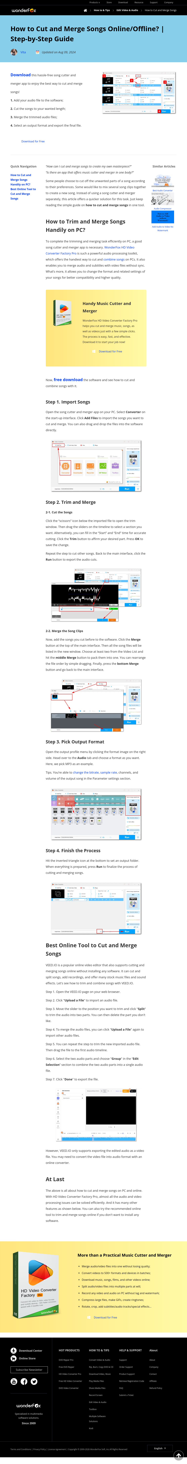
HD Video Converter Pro (70, 1380)
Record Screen (96, 1401)
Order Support (126, 1373)
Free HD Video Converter (70, 1387)
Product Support (127, 1380)
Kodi (91, 1435)
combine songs (114, 259)
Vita (23, 52)
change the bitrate (86, 776)
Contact (153, 1380)
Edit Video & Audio (97, 1408)
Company (153, 1373)
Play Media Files (96, 1387)
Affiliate (152, 1387)
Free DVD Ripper (66, 1373)
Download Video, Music (100, 1380)
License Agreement (57, 1456)
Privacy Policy (39, 1456)
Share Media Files (97, 1394)
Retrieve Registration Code (131, 1387)
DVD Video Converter (69, 1394)
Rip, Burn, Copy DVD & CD (101, 1373)
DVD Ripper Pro (66, 1366)
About (152, 1366)
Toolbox (93, 1416)
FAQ (121, 1394)
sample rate (108, 776)
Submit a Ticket (126, 1401)
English (158, 1455)
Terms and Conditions (21, 1456)
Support (123, 1366)
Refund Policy (155, 1394)
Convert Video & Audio (99, 1366)
